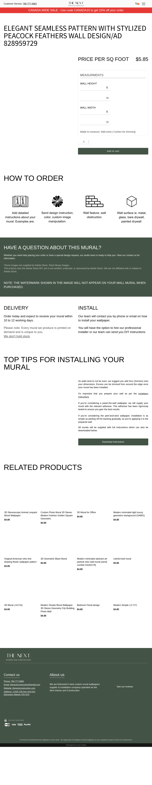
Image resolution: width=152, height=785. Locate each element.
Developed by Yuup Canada (76, 783)
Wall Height (88, 83)
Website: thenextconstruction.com (21, 728)
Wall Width (88, 107)
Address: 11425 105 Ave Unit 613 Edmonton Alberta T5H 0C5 (21, 733)
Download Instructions (113, 427)
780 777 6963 (30, 3)
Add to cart (113, 151)
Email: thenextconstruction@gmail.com (23, 724)
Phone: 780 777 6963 (14, 721)
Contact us (13, 711)
